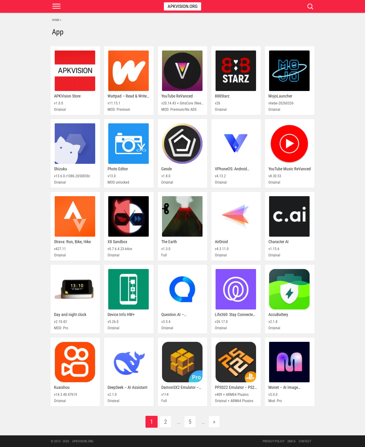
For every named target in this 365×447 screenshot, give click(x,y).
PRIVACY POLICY (273, 441)
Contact (305, 441)
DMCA (291, 441)
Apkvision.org (183, 6)
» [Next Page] (214, 421)
